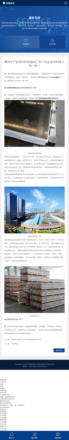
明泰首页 (3, 380)
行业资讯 (3, 430)
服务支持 (3, 409)
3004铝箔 (14, 344)
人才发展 (3, 422)
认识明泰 (3, 418)
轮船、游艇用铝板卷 (7, 397)
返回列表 (59, 350)
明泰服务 (3, 411)
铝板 (1, 384)
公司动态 (3, 428)
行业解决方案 (5, 395)
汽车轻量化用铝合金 (7, 399)
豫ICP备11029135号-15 (38, 366)
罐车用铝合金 (5, 401)
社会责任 (3, 424)
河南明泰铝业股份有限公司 (48, 98)
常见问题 (3, 413)
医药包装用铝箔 (5, 403)
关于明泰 (3, 416)
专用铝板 (3, 390)
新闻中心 (3, 426)
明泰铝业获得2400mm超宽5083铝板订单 (26, 339)
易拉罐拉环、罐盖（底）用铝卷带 (12, 405)
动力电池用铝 (5, 407)
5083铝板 (55, 77)
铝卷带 (2, 388)
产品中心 (3, 382)
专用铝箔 (3, 392)
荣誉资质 (3, 420)
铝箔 (1, 386)
